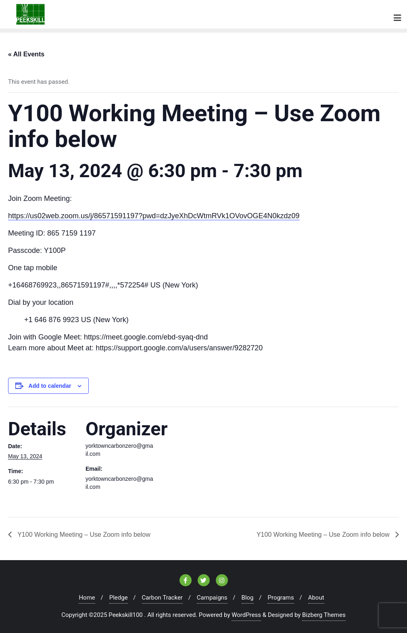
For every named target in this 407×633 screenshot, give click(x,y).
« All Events (26, 54)
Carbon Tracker (162, 597)
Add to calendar (50, 386)
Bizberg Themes (324, 615)
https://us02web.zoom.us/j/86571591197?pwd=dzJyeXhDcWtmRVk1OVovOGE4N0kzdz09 (154, 216)
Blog (248, 597)
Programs (280, 597)
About (316, 597)
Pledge (118, 597)
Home (87, 597)
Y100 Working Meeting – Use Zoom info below (83, 534)
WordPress (246, 615)
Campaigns (212, 597)
